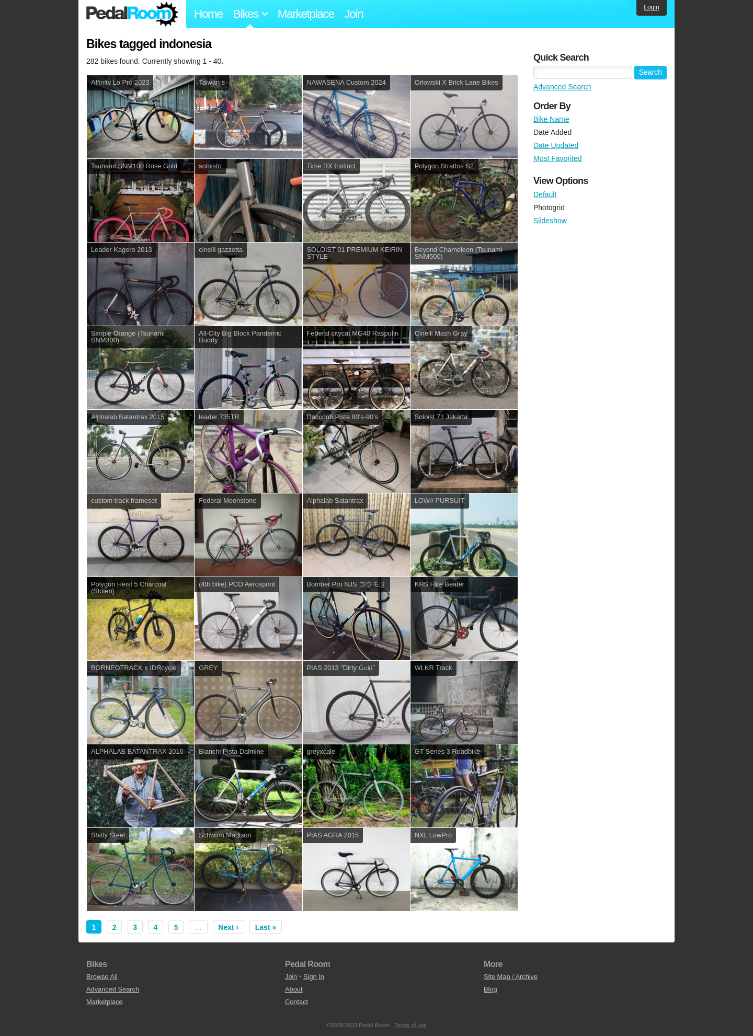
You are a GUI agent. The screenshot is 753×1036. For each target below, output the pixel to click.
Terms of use (411, 1025)
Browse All (102, 977)
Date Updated (555, 145)
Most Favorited (557, 158)
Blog (490, 989)
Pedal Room (132, 14)
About (293, 989)
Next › (228, 927)
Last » (265, 927)
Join (354, 13)
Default (544, 194)
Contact (296, 1002)
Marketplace (306, 13)
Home (208, 13)
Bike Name (551, 119)
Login (651, 7)
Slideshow (550, 220)
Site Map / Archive (511, 977)
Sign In (313, 977)
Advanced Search (562, 87)
